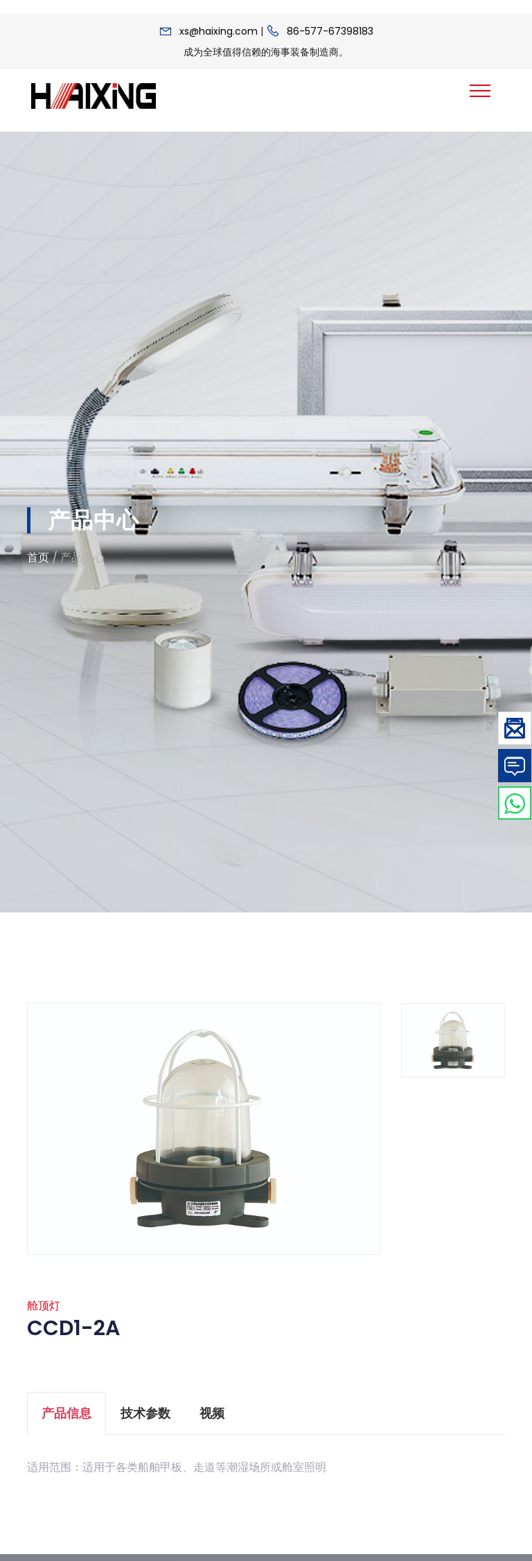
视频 (212, 1418)
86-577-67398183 (330, 31)
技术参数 (145, 1418)
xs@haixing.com (218, 31)
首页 (38, 557)
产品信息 (66, 1418)
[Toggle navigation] (480, 91)
